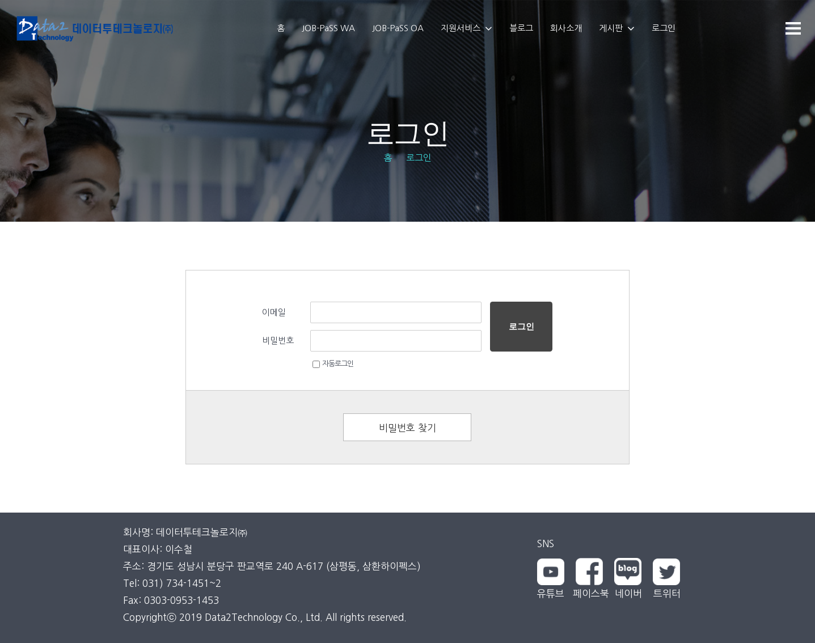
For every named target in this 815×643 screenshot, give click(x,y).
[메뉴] (793, 28)
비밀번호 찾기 (407, 428)
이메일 (274, 312)
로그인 (521, 326)
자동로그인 (333, 364)
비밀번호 (278, 340)
